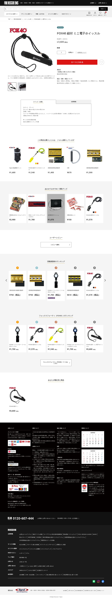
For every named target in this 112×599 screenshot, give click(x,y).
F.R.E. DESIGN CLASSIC (85, 534)
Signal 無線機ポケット (15, 168)
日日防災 (39, 537)
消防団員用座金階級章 (54, 168)
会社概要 (21, 574)
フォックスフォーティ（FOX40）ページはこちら (55, 362)
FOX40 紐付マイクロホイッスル (37, 168)
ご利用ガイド (23, 566)
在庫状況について (81, 52)
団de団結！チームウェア (70, 534)
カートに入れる (77, 62)
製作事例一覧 (23, 557)
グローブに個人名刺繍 (33, 544)
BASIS (95, 534)
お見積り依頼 (41, 566)
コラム (27, 553)
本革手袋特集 (31, 537)
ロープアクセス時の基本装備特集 (53, 534)
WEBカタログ (23, 570)
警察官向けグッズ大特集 (47, 540)
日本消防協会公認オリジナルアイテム (29, 540)
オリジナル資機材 (35, 549)
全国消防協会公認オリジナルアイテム (75, 537)
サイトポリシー (41, 574)
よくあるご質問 (32, 566)
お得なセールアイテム (25, 534)
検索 (103, 9)
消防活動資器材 (17, 19)
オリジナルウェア (24, 549)
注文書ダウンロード (42, 570)
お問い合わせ (50, 566)
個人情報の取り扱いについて (54, 574)
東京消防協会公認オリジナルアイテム (53, 537)
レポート (21, 553)
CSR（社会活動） (30, 574)
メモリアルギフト (57, 549)
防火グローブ (23, 537)
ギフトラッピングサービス (47, 544)
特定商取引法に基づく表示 (71, 574)
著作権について (100, 590)
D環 (68, 168)
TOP (9, 19)
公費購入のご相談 (61, 544)
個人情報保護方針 (79, 590)
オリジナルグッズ (46, 549)
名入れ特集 (22, 544)
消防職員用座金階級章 (92, 168)
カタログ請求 (32, 570)
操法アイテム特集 (37, 534)
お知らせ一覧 (23, 561)
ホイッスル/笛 (27, 19)
